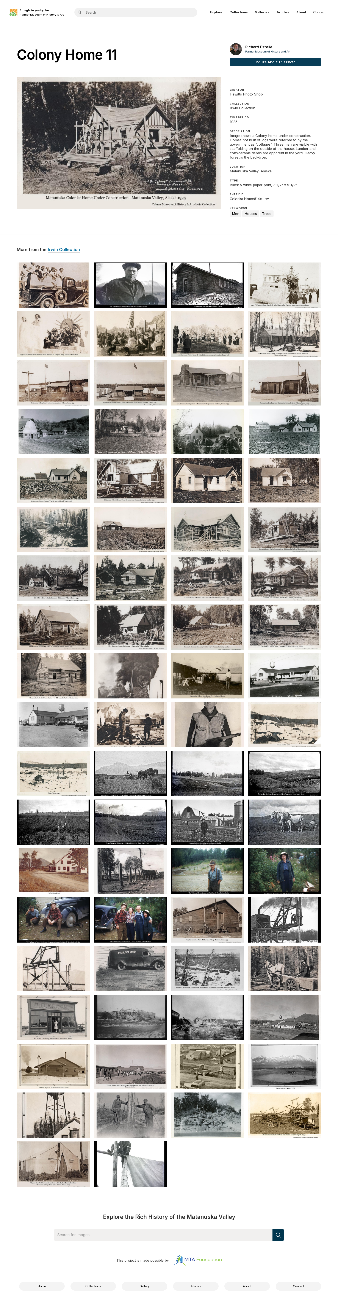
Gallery (145, 1286)
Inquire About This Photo (275, 62)
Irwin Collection (64, 249)
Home (42, 1286)
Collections (239, 12)
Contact (319, 12)
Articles (283, 12)
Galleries (262, 12)
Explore (216, 12)
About (301, 12)
